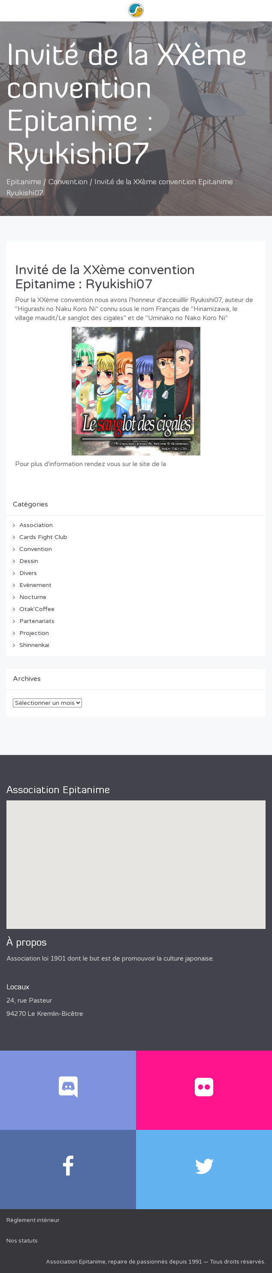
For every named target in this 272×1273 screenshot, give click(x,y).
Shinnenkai (34, 645)
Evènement (35, 585)
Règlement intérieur (33, 1220)
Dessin (28, 561)
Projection (34, 633)
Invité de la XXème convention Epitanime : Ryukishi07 (105, 277)
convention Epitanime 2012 (208, 464)
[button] (136, 857)
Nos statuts (22, 1240)
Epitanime (23, 182)
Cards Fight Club (43, 537)
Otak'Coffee (36, 609)
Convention (68, 182)
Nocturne (32, 597)
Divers (28, 573)
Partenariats (36, 621)
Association (36, 525)
